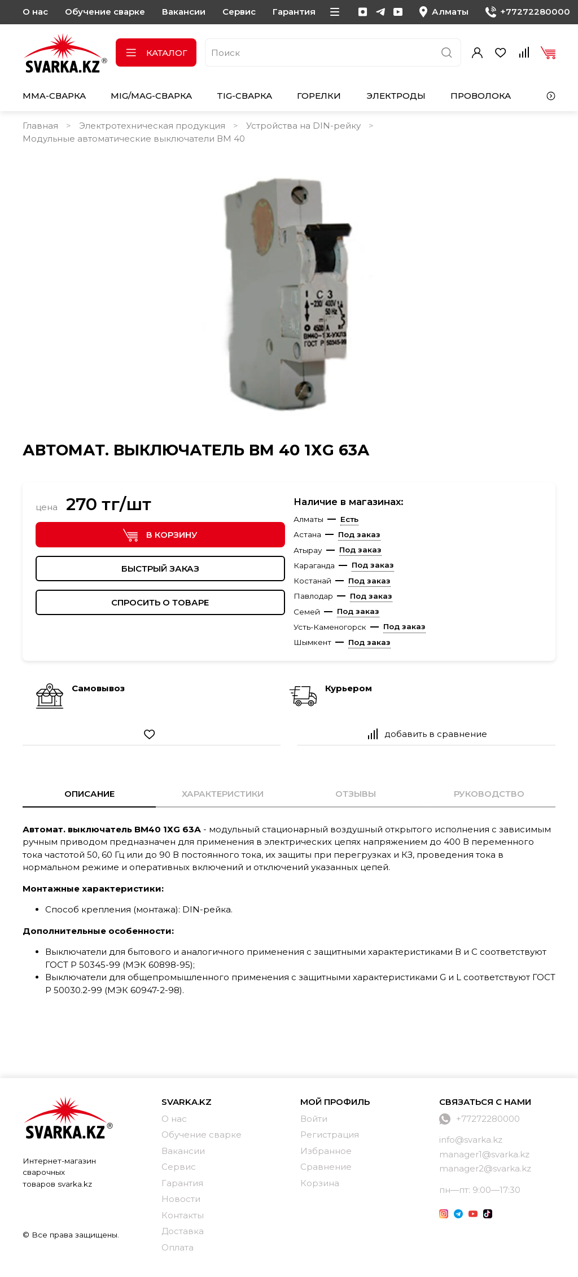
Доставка (182, 1231)
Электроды (396, 95)
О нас (35, 11)
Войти (313, 1118)
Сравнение (326, 1166)
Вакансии (183, 11)
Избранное (326, 1151)
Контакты (182, 1215)
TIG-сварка (244, 95)
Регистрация (329, 1134)
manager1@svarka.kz (484, 1154)
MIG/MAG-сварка (151, 95)
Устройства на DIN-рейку (303, 125)
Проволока (480, 95)
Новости (180, 1198)
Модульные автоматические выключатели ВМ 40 (134, 138)
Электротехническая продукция (152, 125)
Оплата (177, 1247)
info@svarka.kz (470, 1139)
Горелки (319, 95)
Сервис (239, 11)
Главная (40, 125)
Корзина (319, 1183)
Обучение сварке (105, 11)
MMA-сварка (54, 95)
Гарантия (294, 11)
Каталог (156, 52)
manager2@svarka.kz (485, 1168)
